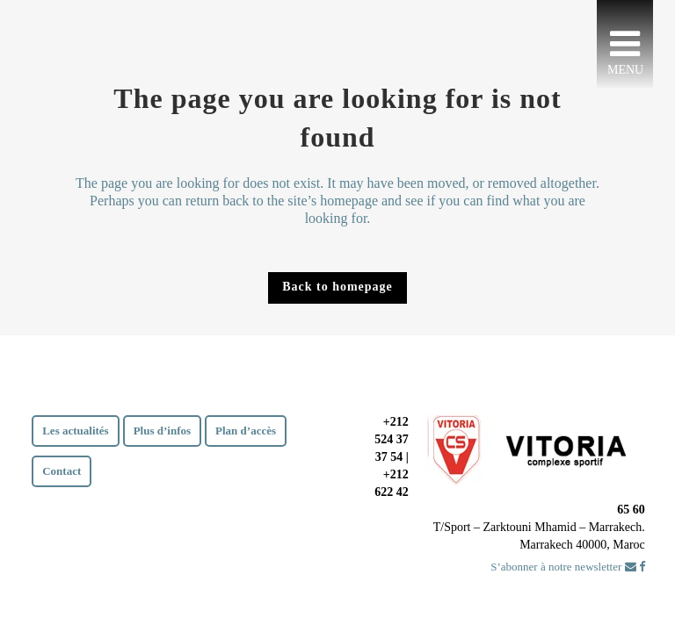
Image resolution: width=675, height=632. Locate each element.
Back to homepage (337, 286)
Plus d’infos (162, 430)
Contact (61, 471)
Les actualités (75, 430)
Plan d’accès (245, 430)
